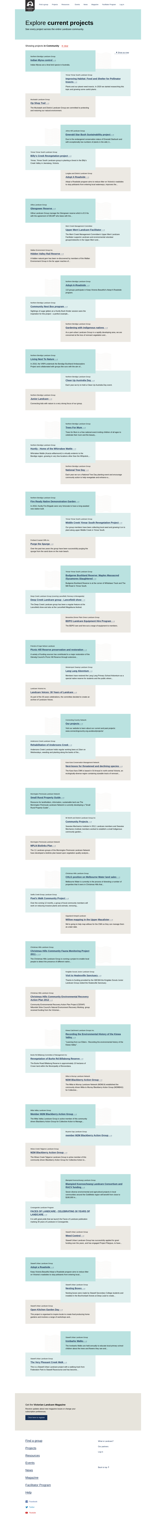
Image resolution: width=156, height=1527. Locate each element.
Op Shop (39, 103)
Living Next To (44, 359)
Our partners (103, 1447)
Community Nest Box (49, 306)
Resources (65, 4)
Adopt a (42, 1267)
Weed (75, 1235)
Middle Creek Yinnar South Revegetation (94, 522)
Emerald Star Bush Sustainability (90, 134)
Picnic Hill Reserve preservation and (58, 649)
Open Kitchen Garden (46, 1309)
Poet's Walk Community (49, 898)
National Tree (77, 470)
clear (65, 46)
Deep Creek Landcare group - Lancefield (57, 600)
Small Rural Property (47, 797)
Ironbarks (76, 1341)
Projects (55, 4)
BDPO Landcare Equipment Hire (90, 621)
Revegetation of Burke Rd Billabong (56, 1058)
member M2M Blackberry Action (89, 1135)
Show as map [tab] (122, 53)
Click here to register (36, 1417)
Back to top (103, 1467)
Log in (122, 4)
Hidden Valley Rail (47, 253)
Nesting (75, 1288)
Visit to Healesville (83, 975)
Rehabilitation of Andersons (51, 745)
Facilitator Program (109, 4)
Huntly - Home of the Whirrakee (53, 448)
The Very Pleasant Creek (48, 1362)
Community (79, 821)
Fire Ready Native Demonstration (54, 501)
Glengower (43, 208)
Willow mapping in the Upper (89, 919)
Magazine (94, 4)
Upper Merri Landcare (85, 230)
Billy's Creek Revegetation (50, 156)
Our (74, 723)
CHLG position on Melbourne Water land (93, 877)
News (86, 4)
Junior (41, 399)
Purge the (41, 544)
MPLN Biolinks (43, 845)
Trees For (76, 427)
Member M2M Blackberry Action (53, 1114)
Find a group (43, 4)
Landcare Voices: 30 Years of (53, 692)
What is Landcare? (105, 1441)
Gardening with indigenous (87, 327)
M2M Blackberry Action (84, 1080)
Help (28, 1492)
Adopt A (77, 177)
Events (77, 4)
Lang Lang (79, 671)
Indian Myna (43, 60)
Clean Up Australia (80, 380)
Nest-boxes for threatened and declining (94, 766)
